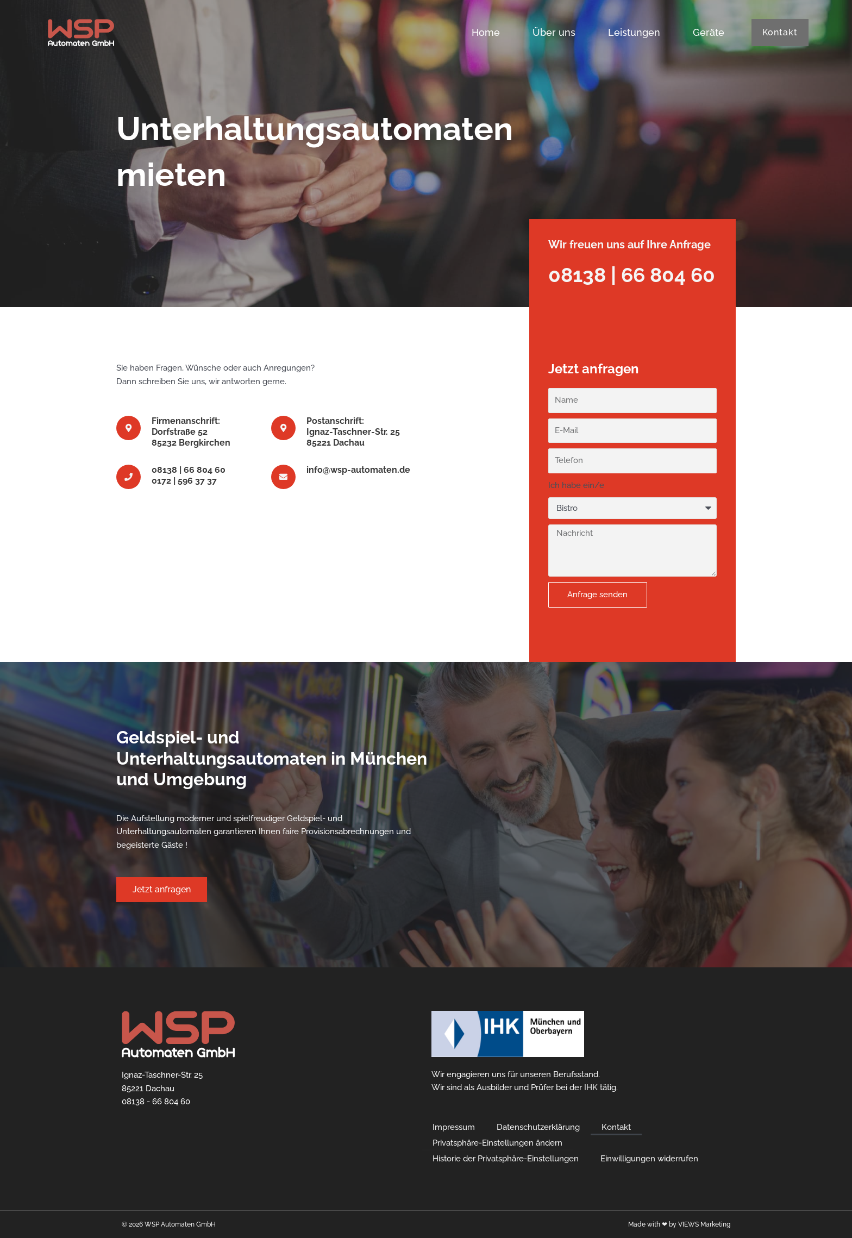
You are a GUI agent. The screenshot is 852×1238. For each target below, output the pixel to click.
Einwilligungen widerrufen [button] (649, 1159)
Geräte (708, 32)
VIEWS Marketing (704, 1224)
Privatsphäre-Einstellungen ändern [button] (497, 1143)
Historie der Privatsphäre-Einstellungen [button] (506, 1159)
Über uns (553, 32)
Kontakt (616, 1127)
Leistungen (634, 32)
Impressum (454, 1127)
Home (486, 32)
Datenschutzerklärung (538, 1127)
